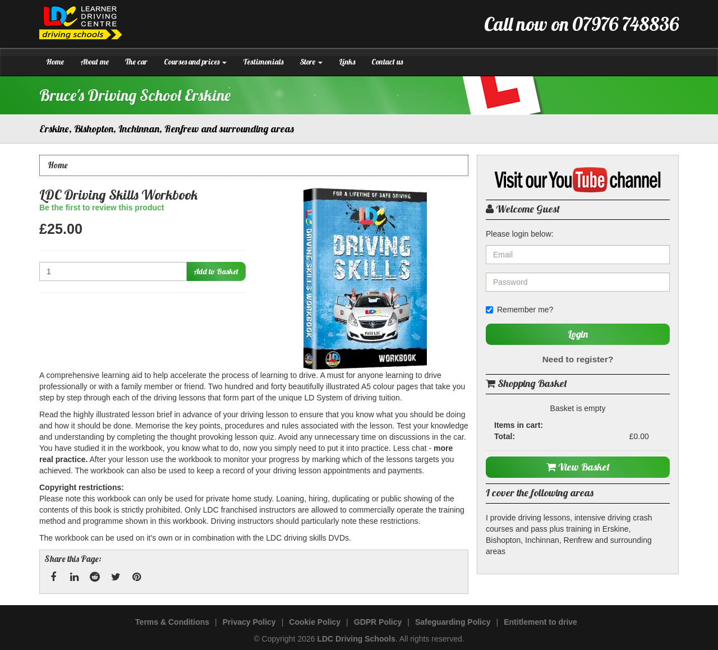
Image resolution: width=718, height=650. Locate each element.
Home (55, 62)
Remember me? (519, 309)
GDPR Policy (378, 621)
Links (347, 62)
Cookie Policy (314, 621)
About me (94, 62)
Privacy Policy (249, 621)
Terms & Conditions (172, 621)
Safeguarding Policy (453, 621)
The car (136, 62)
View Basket (578, 466)
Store (311, 62)
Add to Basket (216, 271)
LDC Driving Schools (356, 638)
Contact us (387, 62)
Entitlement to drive (540, 621)
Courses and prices (195, 62)
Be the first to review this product (101, 207)
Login (578, 334)
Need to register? (578, 359)
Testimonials (263, 62)
